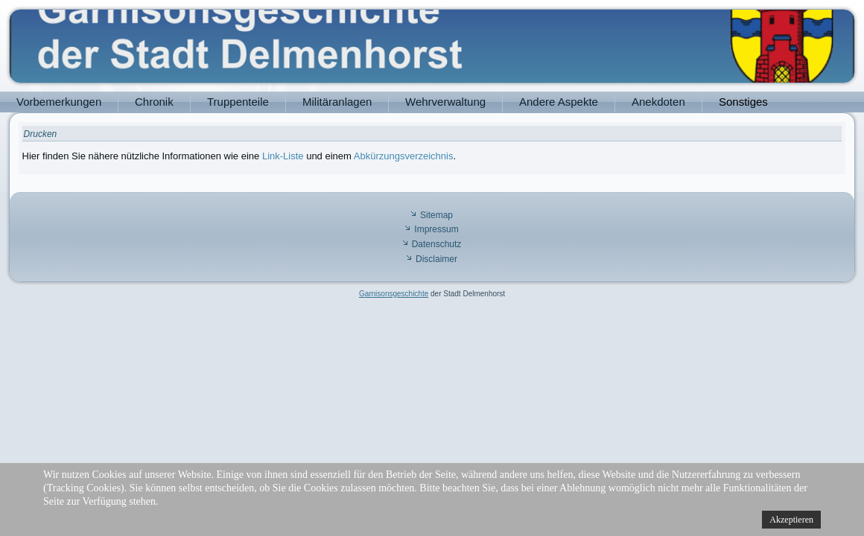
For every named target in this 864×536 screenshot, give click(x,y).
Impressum (436, 229)
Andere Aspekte (558, 101)
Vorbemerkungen (58, 101)
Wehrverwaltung (445, 101)
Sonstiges (743, 101)
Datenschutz (437, 244)
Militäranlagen (337, 101)
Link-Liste (283, 156)
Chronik (154, 101)
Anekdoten (658, 101)
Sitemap (436, 215)
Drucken (40, 134)
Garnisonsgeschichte (393, 294)
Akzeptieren (791, 519)
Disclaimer (436, 259)
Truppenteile (238, 101)
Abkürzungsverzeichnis (404, 156)
